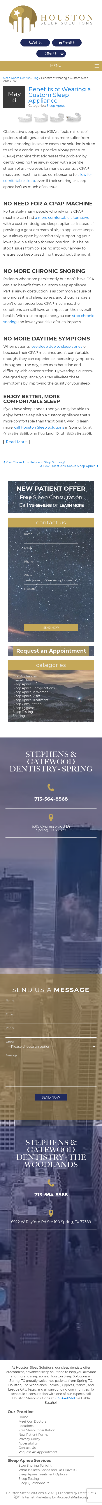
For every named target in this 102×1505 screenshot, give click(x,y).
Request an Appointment (51, 651)
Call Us (35, 42)
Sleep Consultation (27, 704)
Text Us (51, 53)
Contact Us (27, 1448)
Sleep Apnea (56, 106)
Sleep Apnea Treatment (31, 700)
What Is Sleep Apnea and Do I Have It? (48, 1470)
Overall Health (24, 680)
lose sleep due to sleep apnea (57, 346)
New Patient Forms (33, 1435)
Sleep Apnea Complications (34, 688)
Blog (35, 78)
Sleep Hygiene (24, 708)
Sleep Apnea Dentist (16, 78)
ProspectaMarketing (72, 1497)
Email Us (67, 42)
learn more (71, 505)
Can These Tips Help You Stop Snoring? (34, 462)
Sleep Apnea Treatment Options (43, 1474)
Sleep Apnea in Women (30, 692)
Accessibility (28, 1443)
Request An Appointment (38, 1452)
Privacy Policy (29, 1439)
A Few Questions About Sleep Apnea (69, 466)
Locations (26, 1426)
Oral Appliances (25, 676)
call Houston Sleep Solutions (39, 427)
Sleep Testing (23, 712)
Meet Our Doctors (32, 1421)
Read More (16, 442)
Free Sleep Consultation (37, 1430)
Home (23, 1417)
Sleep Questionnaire (34, 1483)
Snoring (19, 716)
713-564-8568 (40, 505)
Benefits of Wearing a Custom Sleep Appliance (59, 95)
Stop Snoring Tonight (35, 1466)
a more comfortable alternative (62, 218)
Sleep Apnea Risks (26, 696)
